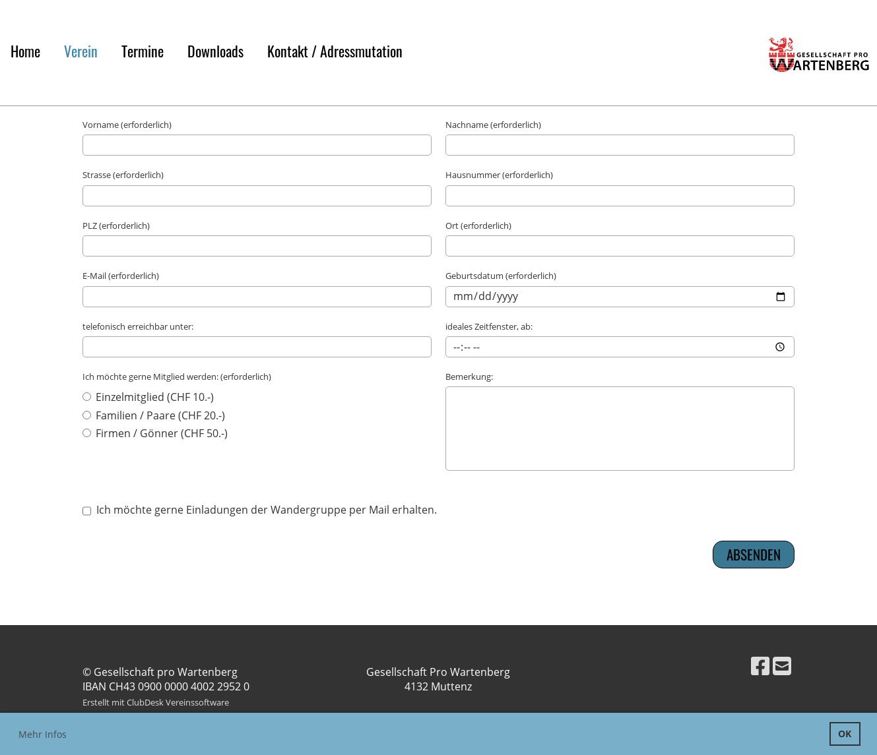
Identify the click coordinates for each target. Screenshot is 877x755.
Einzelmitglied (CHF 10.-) (148, 397)
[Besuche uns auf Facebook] (760, 665)
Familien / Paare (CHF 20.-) (153, 415)
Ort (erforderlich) (478, 225)
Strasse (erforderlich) (123, 175)
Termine (142, 50)
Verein (81, 50)
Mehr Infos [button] (42, 734)
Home (25, 50)
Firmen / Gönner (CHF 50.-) (155, 433)
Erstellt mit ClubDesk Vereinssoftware (155, 702)
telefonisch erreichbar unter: (137, 326)
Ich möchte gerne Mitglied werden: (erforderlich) (176, 376)
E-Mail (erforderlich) (120, 276)
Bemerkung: (469, 376)
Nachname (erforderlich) (493, 125)
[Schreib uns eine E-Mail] (782, 665)
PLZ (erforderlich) (116, 225)
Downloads (215, 50)
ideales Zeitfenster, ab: (489, 326)
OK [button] (844, 733)
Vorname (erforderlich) (127, 125)
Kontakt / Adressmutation (335, 50)
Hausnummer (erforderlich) (499, 175)
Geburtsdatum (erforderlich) (500, 276)
